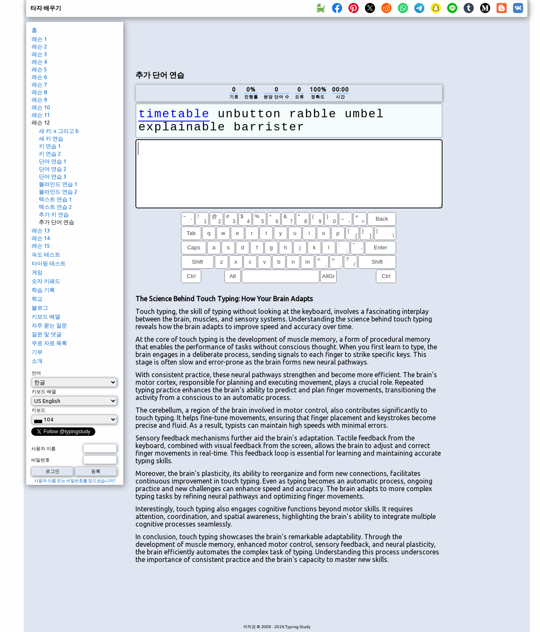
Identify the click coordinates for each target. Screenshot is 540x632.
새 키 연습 (51, 138)
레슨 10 (41, 107)
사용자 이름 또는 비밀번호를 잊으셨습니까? (74, 480)
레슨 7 (39, 84)
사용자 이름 (43, 448)
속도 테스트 (46, 254)
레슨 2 (39, 46)
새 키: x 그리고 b (59, 131)
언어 (36, 372)
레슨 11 (41, 115)
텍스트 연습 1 (55, 199)
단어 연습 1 (52, 161)
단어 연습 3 (52, 176)
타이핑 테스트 (49, 263)
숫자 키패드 (46, 281)
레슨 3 (39, 54)
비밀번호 (40, 459)
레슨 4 (39, 62)
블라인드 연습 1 (58, 184)
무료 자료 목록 (49, 343)
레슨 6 (39, 77)
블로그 (40, 308)
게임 (37, 272)
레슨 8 (39, 92)
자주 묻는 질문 (49, 325)
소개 (37, 361)
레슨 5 (39, 69)
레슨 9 (39, 100)
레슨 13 (41, 230)
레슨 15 (41, 245)
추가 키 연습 (54, 214)
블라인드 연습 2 (58, 191)
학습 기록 (43, 290)
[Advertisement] (289, 43)
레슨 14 (41, 238)
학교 (37, 299)
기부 (37, 352)
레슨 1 (39, 39)
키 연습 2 (50, 154)
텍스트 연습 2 (55, 207)
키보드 (39, 410)
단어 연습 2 (52, 169)
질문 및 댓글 (47, 334)
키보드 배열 (46, 316)
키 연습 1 (50, 146)
